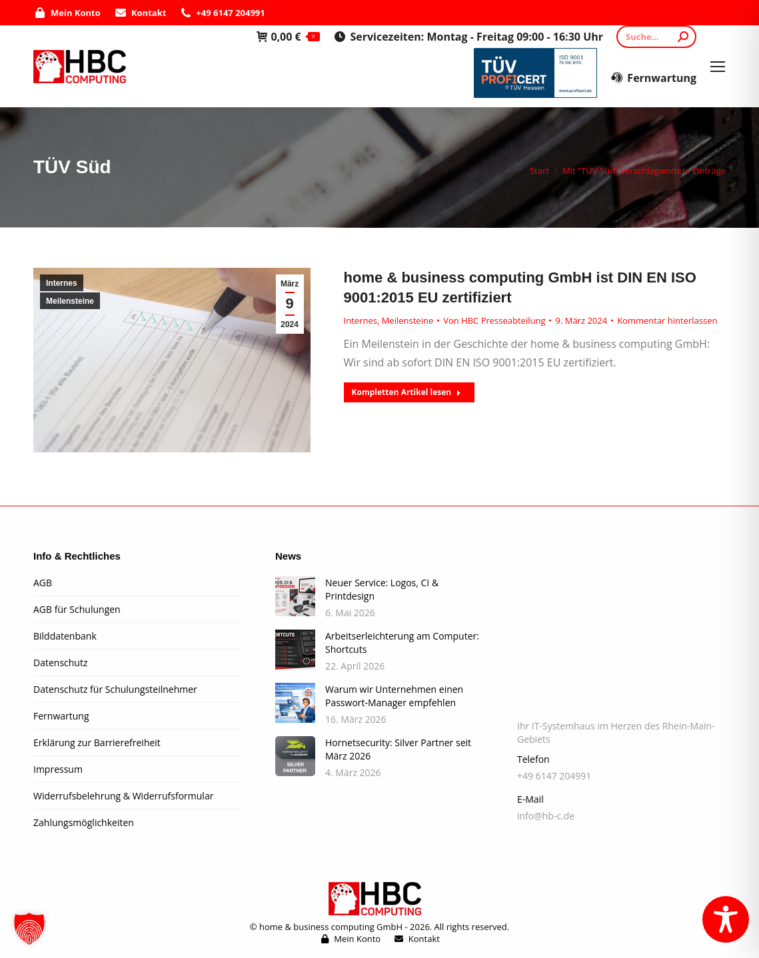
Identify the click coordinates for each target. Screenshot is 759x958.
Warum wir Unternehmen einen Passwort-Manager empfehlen (394, 696)
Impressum (58, 769)
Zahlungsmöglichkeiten (83, 822)
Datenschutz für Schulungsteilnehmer (115, 689)
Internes (61, 283)
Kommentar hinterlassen (667, 320)
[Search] (656, 36)
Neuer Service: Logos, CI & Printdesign (381, 589)
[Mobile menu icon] (718, 67)
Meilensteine (70, 301)
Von (494, 320)
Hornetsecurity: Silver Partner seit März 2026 (398, 749)
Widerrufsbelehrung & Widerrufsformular (123, 795)
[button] (29, 928)
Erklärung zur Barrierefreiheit (97, 742)
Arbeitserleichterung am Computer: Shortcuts (402, 643)
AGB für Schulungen (77, 609)
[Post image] (295, 596)
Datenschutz (60, 662)
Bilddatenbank (65, 636)
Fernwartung (653, 78)
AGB (42, 582)
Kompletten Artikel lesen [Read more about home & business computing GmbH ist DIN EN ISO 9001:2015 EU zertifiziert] (407, 392)
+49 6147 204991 (222, 13)
